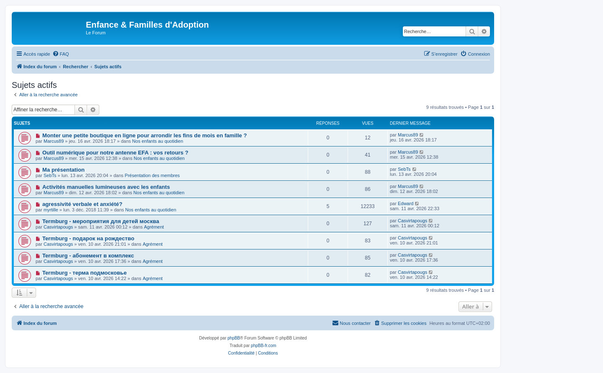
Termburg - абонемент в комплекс (88, 255)
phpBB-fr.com (263, 345)
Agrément (154, 226)
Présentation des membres (152, 175)
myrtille (51, 209)
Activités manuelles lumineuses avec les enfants (106, 187)
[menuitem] (60, 54)
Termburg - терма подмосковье (84, 273)
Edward (405, 203)
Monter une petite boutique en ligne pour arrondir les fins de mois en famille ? (144, 135)
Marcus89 (54, 141)
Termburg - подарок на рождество (88, 238)
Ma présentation (63, 170)
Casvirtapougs (58, 226)
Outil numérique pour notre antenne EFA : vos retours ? (115, 152)
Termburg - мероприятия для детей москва (100, 221)
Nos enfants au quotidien (157, 141)
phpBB (233, 338)
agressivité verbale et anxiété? (82, 204)
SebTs (50, 175)
